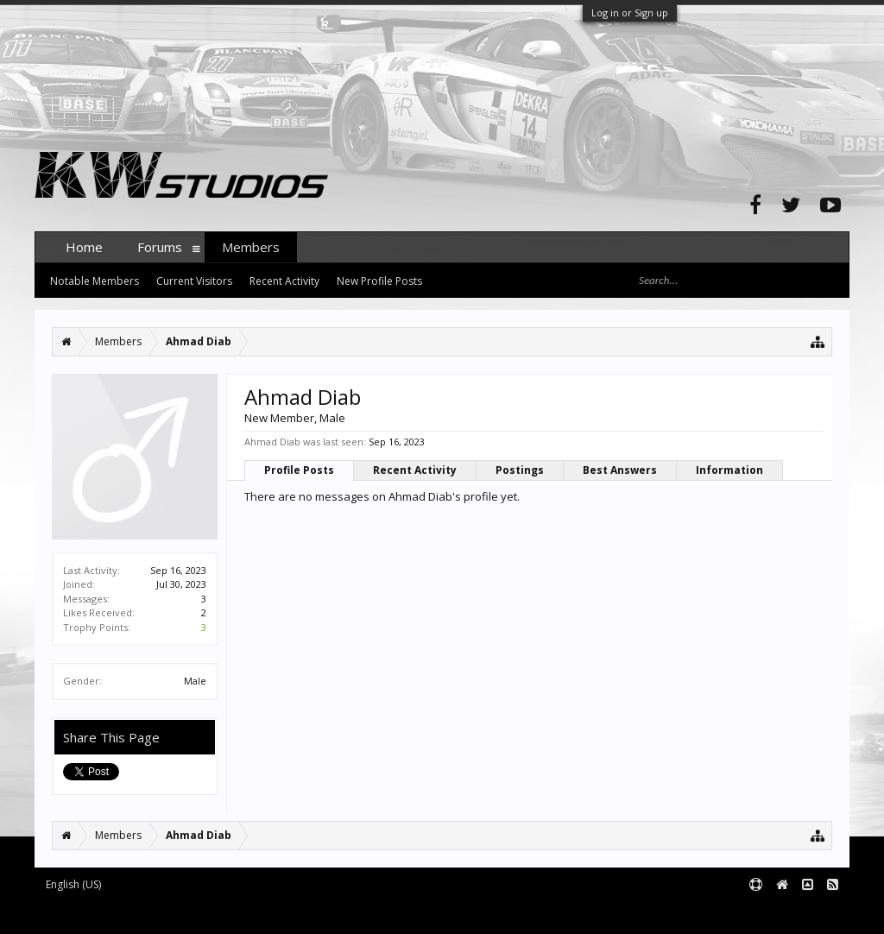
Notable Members (94, 281)
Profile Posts (299, 470)
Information (729, 470)
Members (251, 247)
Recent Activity (415, 470)
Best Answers (620, 470)
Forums (159, 247)
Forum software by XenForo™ (165, 913)
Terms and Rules (806, 913)
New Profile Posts (379, 281)
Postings (520, 470)
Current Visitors (194, 281)
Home (84, 247)
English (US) (73, 884)
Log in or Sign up (629, 12)
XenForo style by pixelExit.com (374, 913)
